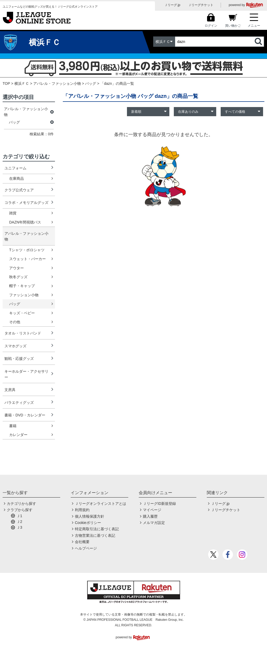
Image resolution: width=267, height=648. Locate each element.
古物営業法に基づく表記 (95, 535)
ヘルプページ (86, 548)
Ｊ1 (19, 516)
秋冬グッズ (18, 277)
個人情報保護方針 (89, 516)
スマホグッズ (15, 346)
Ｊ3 (19, 527)
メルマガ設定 (154, 523)
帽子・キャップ (22, 286)
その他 (14, 322)
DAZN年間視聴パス (25, 222)
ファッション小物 (23, 295)
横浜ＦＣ (21, 83)
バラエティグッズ (19, 402)
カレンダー (18, 435)
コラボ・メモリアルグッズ (26, 202)
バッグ (14, 304)
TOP (6, 83)
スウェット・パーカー (27, 259)
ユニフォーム (15, 168)
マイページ (152, 510)
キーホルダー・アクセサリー (26, 374)
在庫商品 (16, 178)
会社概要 (82, 542)
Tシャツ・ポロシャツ (26, 250)
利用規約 (82, 510)
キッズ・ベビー (22, 313)
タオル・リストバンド (22, 333)
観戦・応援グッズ (19, 358)
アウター (16, 268)
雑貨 (12, 213)
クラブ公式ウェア (19, 190)
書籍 (12, 426)
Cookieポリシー (88, 523)
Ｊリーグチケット (200, 5)
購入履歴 (150, 516)
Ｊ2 (19, 521)
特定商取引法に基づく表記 (97, 529)
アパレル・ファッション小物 (57, 83)
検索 (259, 42)
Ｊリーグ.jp (172, 5)
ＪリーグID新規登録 (159, 503)
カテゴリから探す (21, 503)
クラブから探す (19, 510)
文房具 (9, 390)
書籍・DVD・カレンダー (24, 415)
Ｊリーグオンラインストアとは (100, 503)
